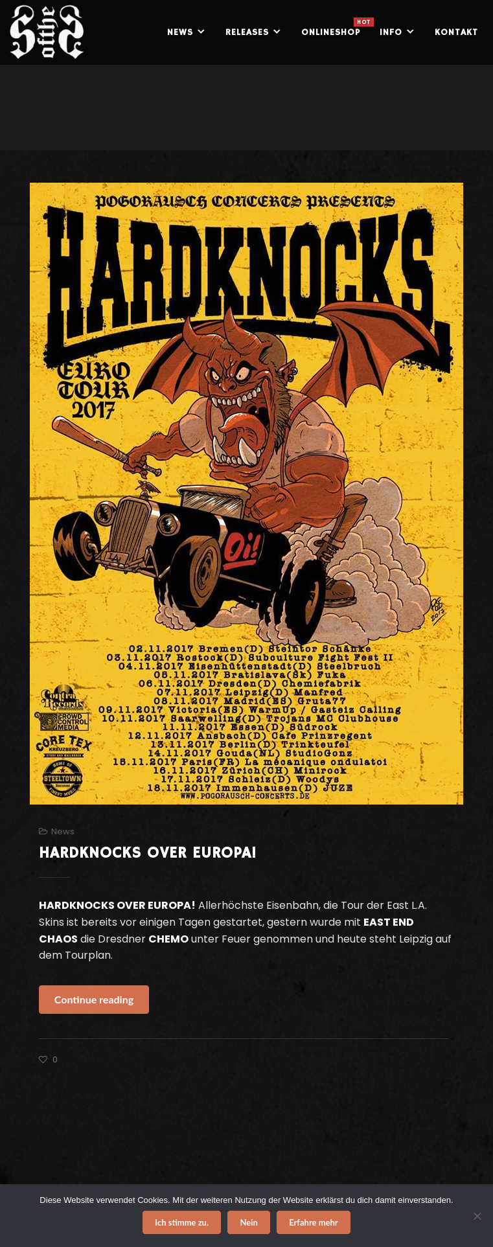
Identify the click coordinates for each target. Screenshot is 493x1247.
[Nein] (476, 1215)
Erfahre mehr (313, 1222)
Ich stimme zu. (182, 1222)
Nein (248, 1222)
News (63, 831)
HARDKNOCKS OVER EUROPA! (148, 853)
